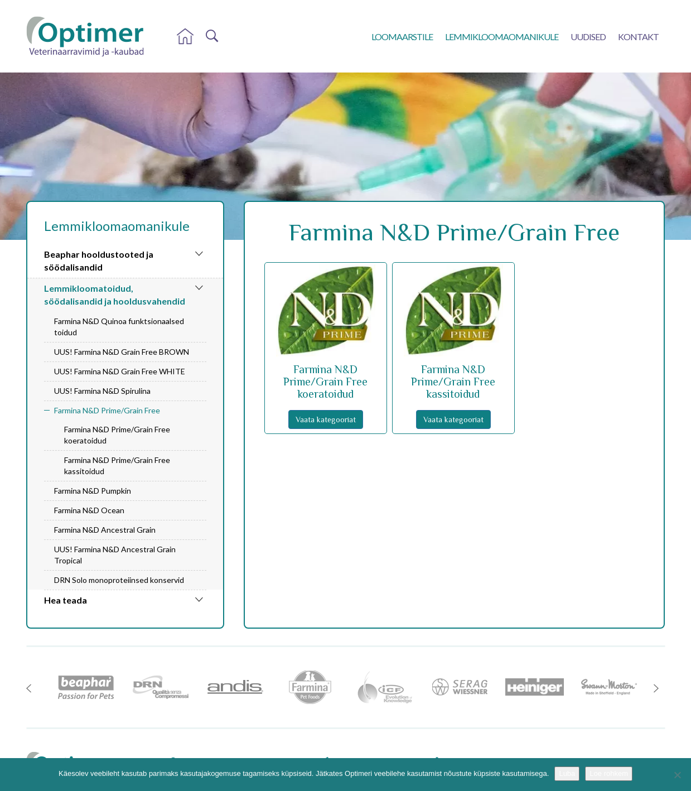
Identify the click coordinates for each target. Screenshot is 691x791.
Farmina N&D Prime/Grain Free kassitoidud (117, 465)
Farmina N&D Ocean (89, 510)
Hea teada (65, 600)
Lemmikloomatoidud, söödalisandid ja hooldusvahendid (114, 294)
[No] (677, 774)
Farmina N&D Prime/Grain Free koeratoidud (117, 435)
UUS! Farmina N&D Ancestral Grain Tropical (115, 554)
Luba (567, 773)
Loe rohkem (608, 773)
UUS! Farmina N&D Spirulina (102, 391)
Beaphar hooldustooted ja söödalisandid (98, 260)
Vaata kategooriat (326, 419)
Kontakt (638, 36)
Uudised (588, 36)
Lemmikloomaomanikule (501, 36)
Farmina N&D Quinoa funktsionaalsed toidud (119, 326)
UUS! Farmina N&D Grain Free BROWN (121, 351)
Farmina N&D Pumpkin (92, 490)
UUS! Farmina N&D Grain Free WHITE (119, 371)
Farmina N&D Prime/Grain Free (107, 410)
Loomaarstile (402, 36)
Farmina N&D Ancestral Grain (105, 529)
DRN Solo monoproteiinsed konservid (119, 580)
